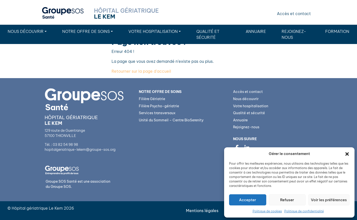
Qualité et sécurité (207, 34)
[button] (347, 153)
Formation (337, 31)
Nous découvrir (26, 31)
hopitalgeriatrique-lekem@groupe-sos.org (80, 149)
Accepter (247, 200)
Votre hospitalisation (153, 31)
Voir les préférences (329, 200)
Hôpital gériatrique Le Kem (37, 208)
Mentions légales (202, 210)
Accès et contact (294, 13)
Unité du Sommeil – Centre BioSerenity (171, 120)
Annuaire (256, 31)
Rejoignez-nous (294, 34)
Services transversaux (157, 113)
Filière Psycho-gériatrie (159, 106)
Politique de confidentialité (304, 211)
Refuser (287, 200)
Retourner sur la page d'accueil (141, 71)
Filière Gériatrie (152, 99)
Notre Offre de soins (86, 31)
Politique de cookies (267, 211)
